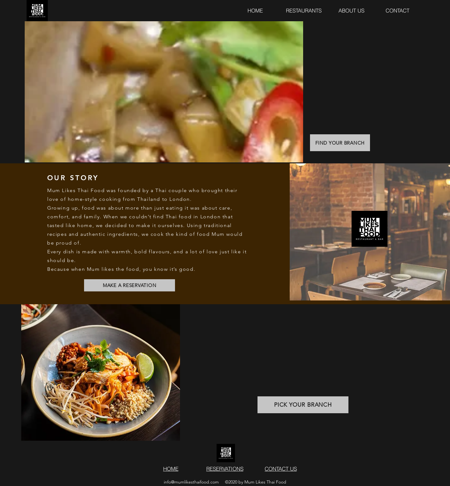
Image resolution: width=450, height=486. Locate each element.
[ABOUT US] (351, 10)
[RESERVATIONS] (224, 468)
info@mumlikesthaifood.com (191, 482)
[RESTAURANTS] (304, 10)
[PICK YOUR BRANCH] (303, 404)
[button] (397, 10)
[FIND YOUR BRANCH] (340, 142)
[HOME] (255, 10)
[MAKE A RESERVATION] (129, 285)
